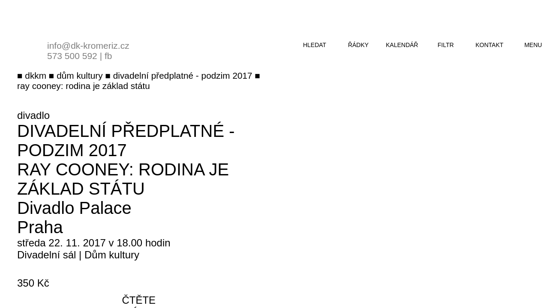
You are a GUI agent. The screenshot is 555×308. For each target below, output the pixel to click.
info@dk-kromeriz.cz (88, 45)
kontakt (489, 44)
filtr (446, 44)
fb (108, 56)
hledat (314, 44)
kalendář (402, 44)
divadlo (33, 115)
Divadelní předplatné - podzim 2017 (126, 140)
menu (533, 44)
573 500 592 (72, 56)
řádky (358, 44)
